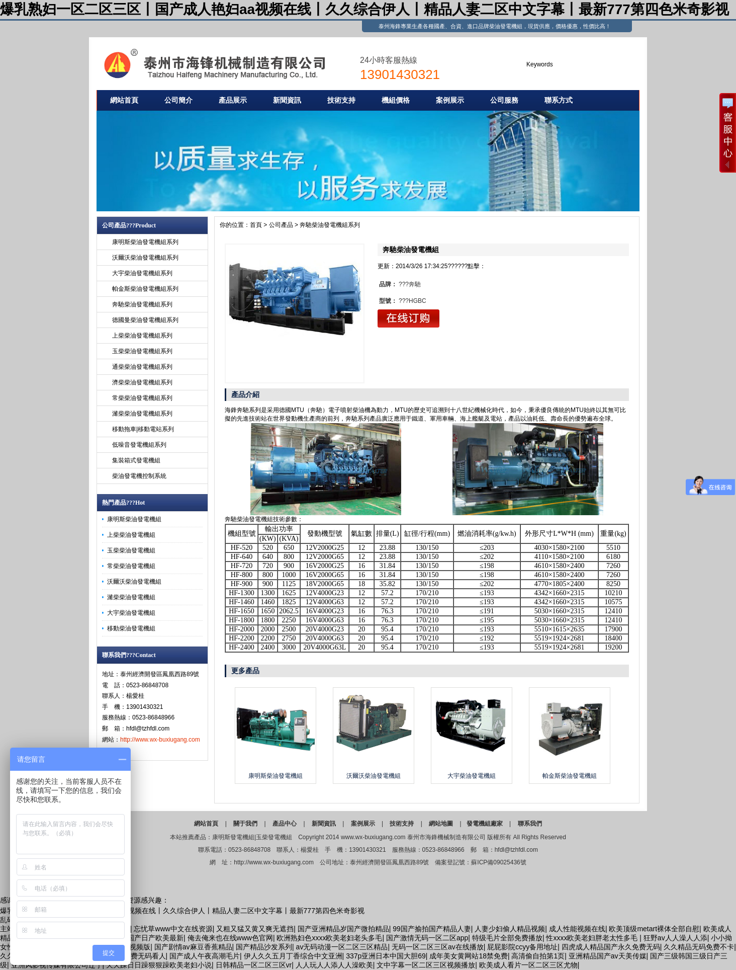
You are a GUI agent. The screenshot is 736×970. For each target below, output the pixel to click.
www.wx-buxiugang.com (373, 837)
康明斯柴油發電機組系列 (145, 242)
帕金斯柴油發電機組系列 (145, 288)
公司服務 (504, 100)
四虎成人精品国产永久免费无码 (611, 947)
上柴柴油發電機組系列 (142, 335)
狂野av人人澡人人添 (675, 938)
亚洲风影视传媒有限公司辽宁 (57, 965)
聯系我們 (530, 823)
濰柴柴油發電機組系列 (142, 413)
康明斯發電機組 (233, 837)
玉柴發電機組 (274, 837)
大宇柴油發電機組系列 (142, 273)
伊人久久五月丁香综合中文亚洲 (293, 956)
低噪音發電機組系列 (139, 444)
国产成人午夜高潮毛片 (204, 956)
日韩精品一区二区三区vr (254, 965)
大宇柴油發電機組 (131, 612)
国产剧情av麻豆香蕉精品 (193, 947)
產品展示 (233, 100)
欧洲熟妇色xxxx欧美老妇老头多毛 (329, 938)
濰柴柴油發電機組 (131, 597)
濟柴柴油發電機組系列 (142, 382)
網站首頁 (124, 100)
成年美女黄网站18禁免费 (468, 956)
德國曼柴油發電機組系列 (145, 320)
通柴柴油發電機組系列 (142, 366)
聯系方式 (558, 100)
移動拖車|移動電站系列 (143, 429)
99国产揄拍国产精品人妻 (432, 929)
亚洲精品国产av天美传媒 (608, 956)
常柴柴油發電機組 (131, 566)
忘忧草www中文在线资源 (173, 929)
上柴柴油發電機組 (131, 534)
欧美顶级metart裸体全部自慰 (654, 929)
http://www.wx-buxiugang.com (160, 739)
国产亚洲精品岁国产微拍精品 (343, 929)
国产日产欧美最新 (155, 938)
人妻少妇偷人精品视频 (510, 929)
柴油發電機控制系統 (139, 475)
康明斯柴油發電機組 (134, 519)
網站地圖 (441, 823)
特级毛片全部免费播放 (507, 938)
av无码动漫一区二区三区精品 (342, 947)
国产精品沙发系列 (264, 947)
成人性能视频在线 (577, 929)
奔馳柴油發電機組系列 (142, 304)
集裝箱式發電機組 (136, 460)
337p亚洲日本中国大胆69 (386, 956)
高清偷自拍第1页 (538, 956)
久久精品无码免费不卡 (699, 947)
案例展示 (450, 100)
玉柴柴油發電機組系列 (142, 351)
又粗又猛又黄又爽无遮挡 (255, 929)
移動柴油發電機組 (131, 628)
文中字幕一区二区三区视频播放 (426, 965)
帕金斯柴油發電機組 (569, 775)
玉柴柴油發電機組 (131, 550)
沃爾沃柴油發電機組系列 (145, 257)
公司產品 (281, 224)
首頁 (256, 224)
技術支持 (341, 100)
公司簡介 (178, 100)
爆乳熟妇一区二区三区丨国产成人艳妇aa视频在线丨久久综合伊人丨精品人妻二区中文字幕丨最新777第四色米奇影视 (364, 9)
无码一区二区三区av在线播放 (438, 947)
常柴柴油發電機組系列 (142, 397)
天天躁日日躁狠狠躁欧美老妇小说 (159, 965)
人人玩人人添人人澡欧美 (334, 965)
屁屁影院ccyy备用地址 (522, 947)
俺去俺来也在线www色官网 (230, 938)
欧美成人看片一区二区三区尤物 (528, 965)
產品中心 (284, 823)
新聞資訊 (287, 100)
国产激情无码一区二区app (427, 938)
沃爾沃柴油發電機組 (134, 581)
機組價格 (396, 100)
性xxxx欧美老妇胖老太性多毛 (592, 938)
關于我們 (245, 823)
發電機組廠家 (485, 823)
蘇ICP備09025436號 (498, 862)
